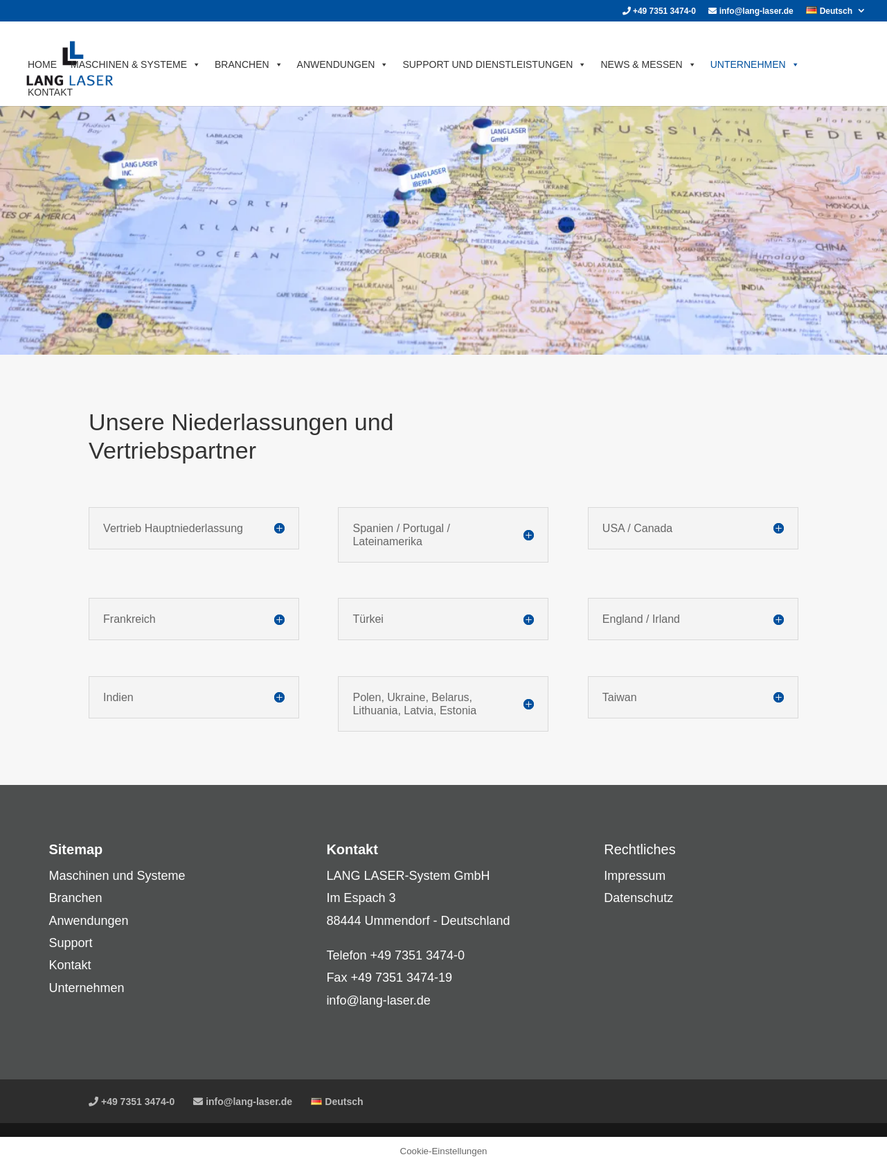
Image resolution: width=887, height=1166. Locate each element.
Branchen (75, 898)
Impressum (634, 876)
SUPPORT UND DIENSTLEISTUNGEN (494, 64)
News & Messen (648, 64)
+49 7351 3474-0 (659, 11)
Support (70, 943)
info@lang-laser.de (750, 11)
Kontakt (69, 965)
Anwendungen (88, 921)
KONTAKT (50, 92)
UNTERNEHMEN (755, 64)
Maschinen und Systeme (116, 876)
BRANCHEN (249, 64)
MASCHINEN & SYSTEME (136, 64)
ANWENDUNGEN (343, 64)
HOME (42, 64)
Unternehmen (86, 988)
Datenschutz (638, 898)
